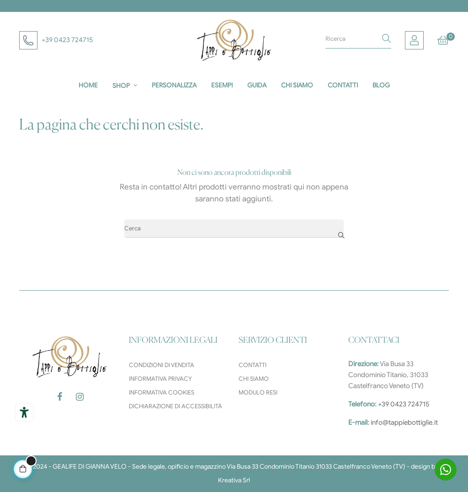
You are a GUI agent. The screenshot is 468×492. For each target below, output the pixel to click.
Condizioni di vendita (161, 365)
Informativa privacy (160, 379)
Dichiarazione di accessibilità (175, 406)
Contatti (252, 365)
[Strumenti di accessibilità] (24, 412)
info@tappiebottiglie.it (404, 422)
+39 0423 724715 (67, 40)
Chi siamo (254, 379)
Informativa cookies (161, 392)
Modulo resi (258, 392)
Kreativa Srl (234, 480)
